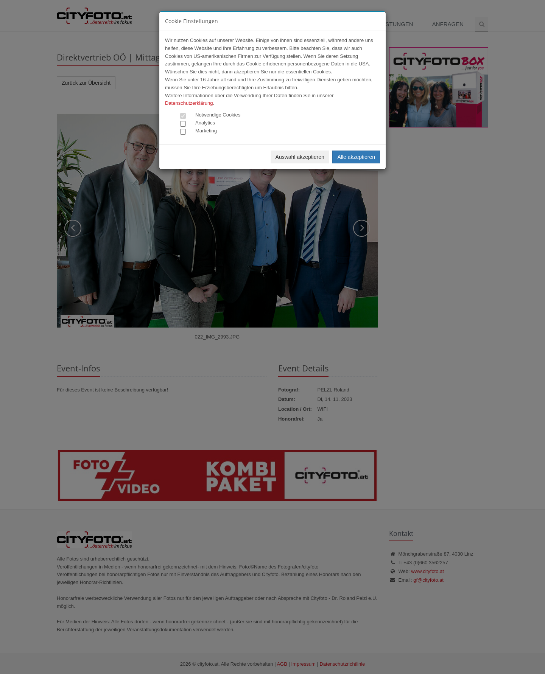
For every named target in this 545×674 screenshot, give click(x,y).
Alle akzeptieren (356, 157)
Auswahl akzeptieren (300, 157)
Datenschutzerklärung (189, 103)
